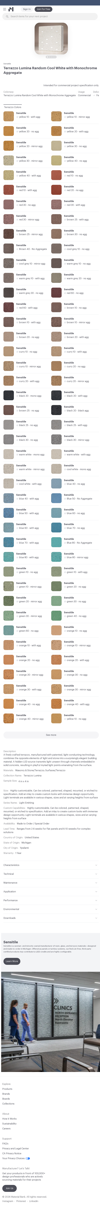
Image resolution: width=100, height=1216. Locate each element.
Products (7, 1089)
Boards (6, 1099)
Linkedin (33, 1201)
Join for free (43, 9)
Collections (8, 1104)
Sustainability (9, 1124)
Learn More (12, 961)
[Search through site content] (51, 16)
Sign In (27, 9)
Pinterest (21, 1201)
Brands (6, 1094)
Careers (6, 1129)
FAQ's (5, 1144)
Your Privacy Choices (16, 1158)
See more (51, 735)
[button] (4, 9)
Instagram (7, 1201)
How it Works (9, 1119)
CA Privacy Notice (11, 1153)
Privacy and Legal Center (15, 1148)
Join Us (9, 1188)
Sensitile (7, 64)
